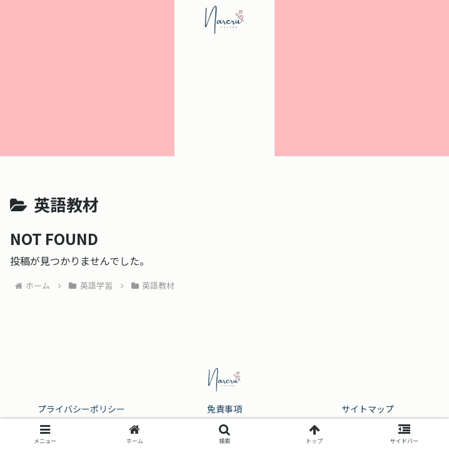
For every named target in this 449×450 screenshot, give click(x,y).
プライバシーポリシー (81, 408)
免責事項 (224, 408)
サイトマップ (367, 408)
